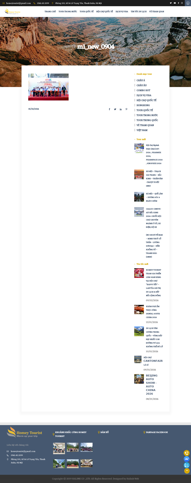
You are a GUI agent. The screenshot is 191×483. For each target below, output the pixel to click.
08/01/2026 (152, 399)
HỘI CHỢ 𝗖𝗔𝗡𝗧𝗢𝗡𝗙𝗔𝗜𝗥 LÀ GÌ (153, 361)
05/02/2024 (33, 109)
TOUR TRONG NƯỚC (147, 115)
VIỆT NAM (142, 130)
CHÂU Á (141, 80)
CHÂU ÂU (142, 85)
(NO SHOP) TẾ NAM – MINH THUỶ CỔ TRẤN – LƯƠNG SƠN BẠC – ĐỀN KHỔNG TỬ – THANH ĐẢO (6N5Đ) (154, 245)
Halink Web (133, 479)
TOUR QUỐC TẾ (145, 110)
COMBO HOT (143, 90)
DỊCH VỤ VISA (144, 95)
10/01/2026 (152, 351)
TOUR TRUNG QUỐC (147, 120)
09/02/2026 (152, 300)
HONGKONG (143, 105)
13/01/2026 (152, 322)
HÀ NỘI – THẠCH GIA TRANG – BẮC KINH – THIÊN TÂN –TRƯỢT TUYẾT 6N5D (154, 179)
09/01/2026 (150, 370)
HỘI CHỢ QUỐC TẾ (146, 100)
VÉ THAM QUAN (145, 125)
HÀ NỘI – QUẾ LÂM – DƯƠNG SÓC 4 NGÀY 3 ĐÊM (154, 197)
